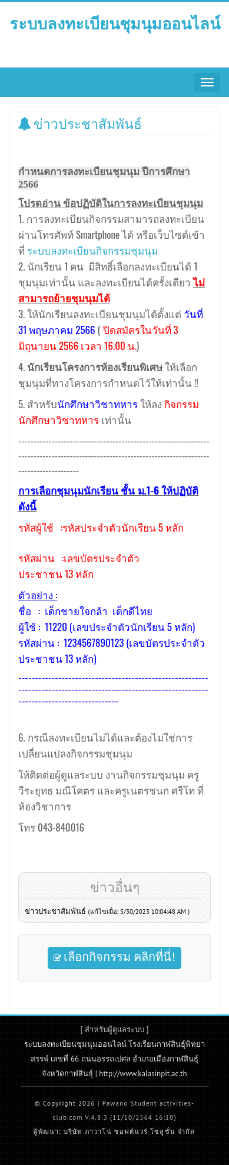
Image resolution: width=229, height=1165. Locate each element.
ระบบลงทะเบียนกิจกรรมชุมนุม (92, 250)
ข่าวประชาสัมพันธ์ (107, 911)
